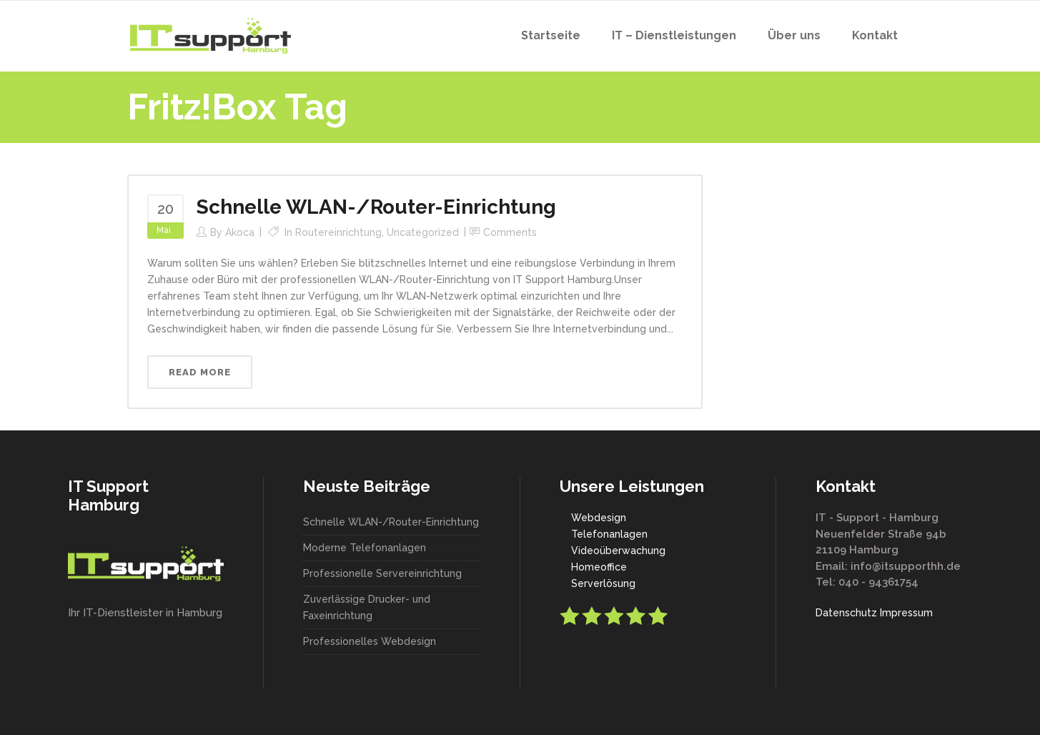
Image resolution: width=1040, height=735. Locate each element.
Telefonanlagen (609, 534)
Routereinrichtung (338, 232)
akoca (239, 232)
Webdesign (598, 517)
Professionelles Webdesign (369, 641)
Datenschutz (846, 612)
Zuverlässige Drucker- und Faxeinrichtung (366, 607)
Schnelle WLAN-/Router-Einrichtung (376, 207)
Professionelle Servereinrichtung (382, 573)
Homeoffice (599, 567)
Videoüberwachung (618, 550)
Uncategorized (423, 232)
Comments (510, 232)
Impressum (906, 612)
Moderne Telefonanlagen (364, 547)
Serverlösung (603, 583)
